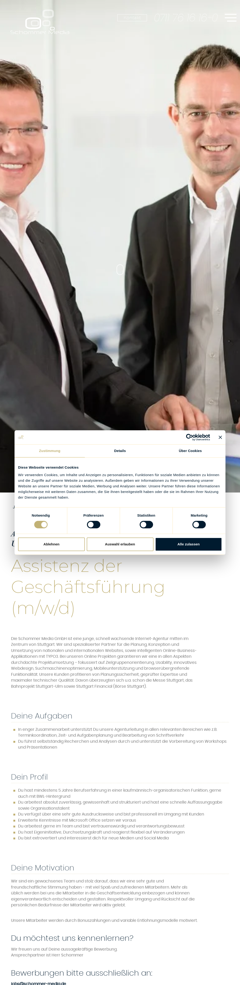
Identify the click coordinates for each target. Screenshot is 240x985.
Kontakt (132, 18)
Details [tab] (120, 451)
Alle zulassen (188, 544)
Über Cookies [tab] (190, 451)
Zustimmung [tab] (49, 451)
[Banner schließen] (220, 437)
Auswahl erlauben (120, 544)
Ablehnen (51, 544)
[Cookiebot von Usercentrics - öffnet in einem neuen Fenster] (189, 437)
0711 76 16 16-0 (186, 18)
